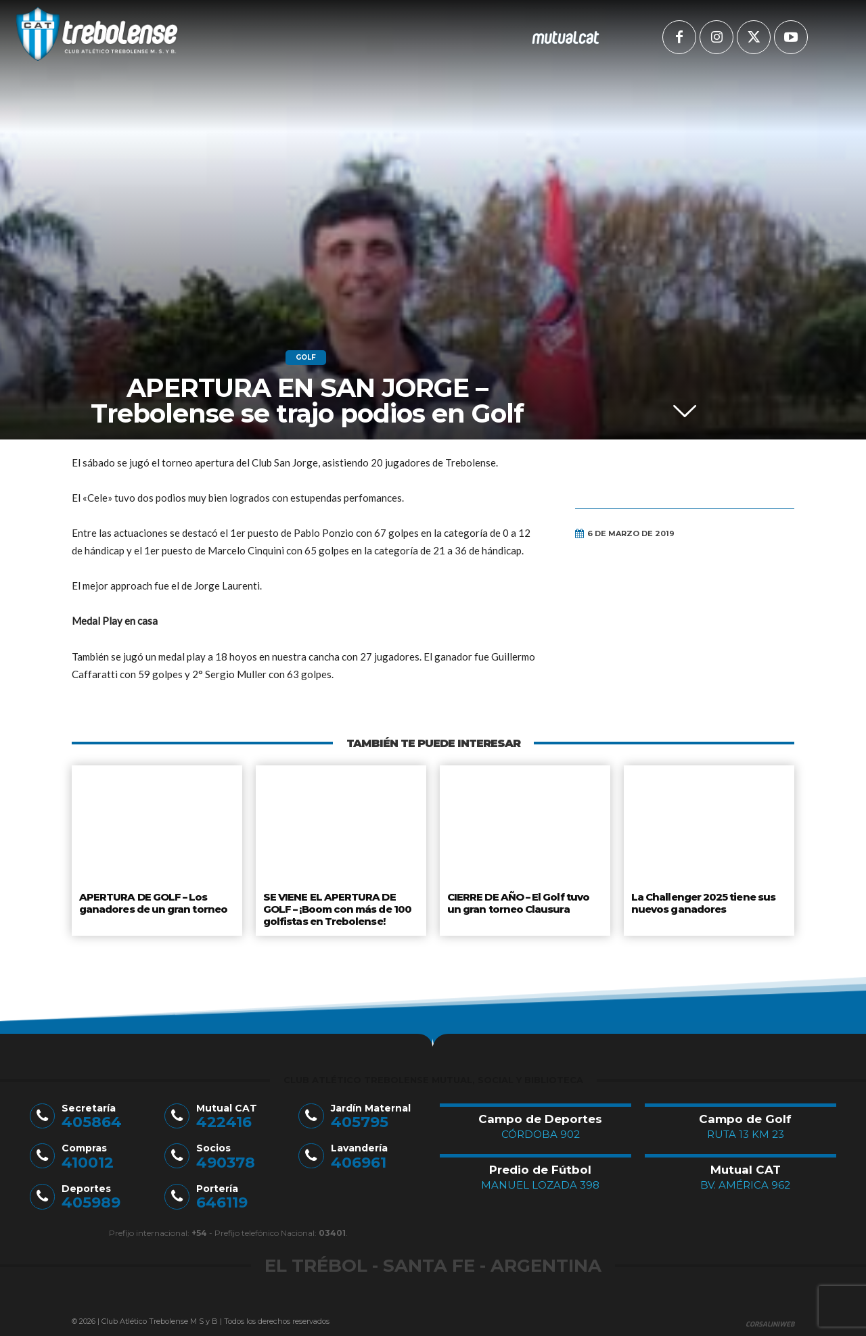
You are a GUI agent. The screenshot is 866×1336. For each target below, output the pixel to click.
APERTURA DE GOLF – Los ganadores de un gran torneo (152, 902)
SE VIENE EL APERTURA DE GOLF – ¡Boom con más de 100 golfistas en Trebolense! (338, 907)
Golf (306, 357)
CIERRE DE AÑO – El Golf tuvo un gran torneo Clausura (519, 902)
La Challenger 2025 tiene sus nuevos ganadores (702, 902)
